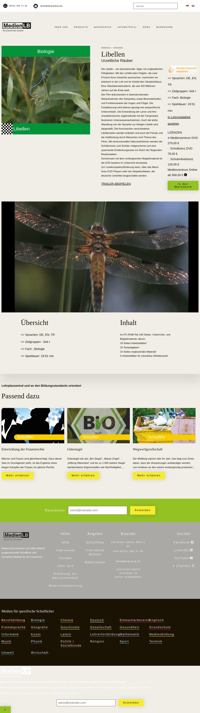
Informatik (10, 634)
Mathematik (129, 634)
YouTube (181, 558)
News (146, 27)
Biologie (38, 620)
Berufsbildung (13, 620)
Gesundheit (129, 627)
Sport (124, 641)
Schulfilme (95, 542)
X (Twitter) (182, 566)
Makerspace (103, 27)
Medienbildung (161, 634)
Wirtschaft (40, 652)
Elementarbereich (135, 620)
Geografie (39, 627)
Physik (36, 641)
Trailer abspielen (116, 183)
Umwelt (7, 652)
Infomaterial (127, 27)
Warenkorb (164, 27)
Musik (6, 641)
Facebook (181, 542)
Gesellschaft (101, 627)
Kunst (36, 634)
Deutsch (97, 620)
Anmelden (143, 510)
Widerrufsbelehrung (65, 585)
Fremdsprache (13, 627)
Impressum (65, 550)
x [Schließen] (5, 709)
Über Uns (61, 27)
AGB (65, 542)
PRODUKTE (81, 27)
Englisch (156, 620)
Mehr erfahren (17, 475)
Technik (155, 641)
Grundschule (160, 627)
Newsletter (55, 510)
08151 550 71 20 (18, 6)
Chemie (67, 620)
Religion (97, 641)
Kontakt (65, 558)
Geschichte (70, 627)
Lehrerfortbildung (105, 634)
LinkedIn (181, 550)
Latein (66, 634)
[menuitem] (187, 6)
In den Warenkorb (183, 185)
